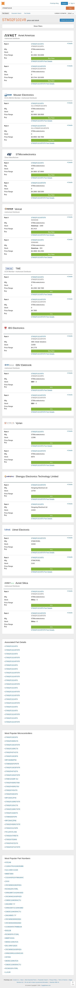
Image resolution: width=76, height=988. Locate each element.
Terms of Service (62, 980)
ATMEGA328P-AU (11, 779)
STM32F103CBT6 (11, 756)
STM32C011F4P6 (11, 828)
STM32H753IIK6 (11, 839)
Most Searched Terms (31, 980)
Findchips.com (3, 3)
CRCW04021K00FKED (13, 896)
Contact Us (16, 980)
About (21, 980)
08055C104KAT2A (11, 942)
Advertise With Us (54, 982)
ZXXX (7, 881)
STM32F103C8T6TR (12, 745)
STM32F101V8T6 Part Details (41, 61)
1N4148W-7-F (10, 904)
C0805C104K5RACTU (13, 900)
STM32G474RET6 (11, 836)
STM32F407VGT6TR (12, 847)
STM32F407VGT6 (11, 752)
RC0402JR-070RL (11, 889)
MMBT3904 (9, 874)
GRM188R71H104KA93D (14, 893)
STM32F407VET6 (11, 771)
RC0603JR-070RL (11, 968)
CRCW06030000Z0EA (13, 919)
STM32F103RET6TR (12, 802)
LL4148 (7, 972)
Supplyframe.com (45, 985)
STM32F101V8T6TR (38, 66)
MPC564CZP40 (10, 798)
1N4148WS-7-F (10, 915)
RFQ (51, 291)
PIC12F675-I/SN (11, 832)
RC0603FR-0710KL (12, 934)
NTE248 (8, 862)
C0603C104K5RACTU (13, 911)
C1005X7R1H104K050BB (14, 866)
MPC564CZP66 (10, 820)
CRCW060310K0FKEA (13, 885)
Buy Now (51, 58)
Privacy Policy (53, 980)
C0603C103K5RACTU (13, 964)
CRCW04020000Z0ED (13, 923)
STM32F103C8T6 (11, 737)
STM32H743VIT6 (11, 790)
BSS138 (8, 930)
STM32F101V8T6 (37, 44)
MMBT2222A (9, 938)
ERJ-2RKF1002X (11, 946)
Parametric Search (43, 980)
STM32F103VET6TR (12, 775)
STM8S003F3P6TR (12, 764)
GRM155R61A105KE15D (14, 953)
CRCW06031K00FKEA (13, 949)
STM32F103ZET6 (11, 813)
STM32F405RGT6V (12, 786)
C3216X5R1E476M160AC (14, 877)
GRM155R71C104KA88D (14, 908)
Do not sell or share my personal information (36, 982)
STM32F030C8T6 (11, 794)
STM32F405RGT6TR (12, 824)
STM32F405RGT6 (11, 741)
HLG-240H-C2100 (11, 870)
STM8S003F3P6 (11, 817)
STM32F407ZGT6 (11, 843)
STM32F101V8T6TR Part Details (42, 84)
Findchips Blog (54, 3)
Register (64, 3)
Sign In (73, 3)
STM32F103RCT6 (11, 749)
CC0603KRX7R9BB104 (13, 927)
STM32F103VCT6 (11, 805)
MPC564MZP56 (10, 760)
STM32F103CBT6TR (12, 767)
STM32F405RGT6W (12, 783)
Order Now (51, 140)
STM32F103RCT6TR (12, 809)
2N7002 (8, 957)
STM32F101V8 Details (67, 20)
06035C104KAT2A (11, 961)
